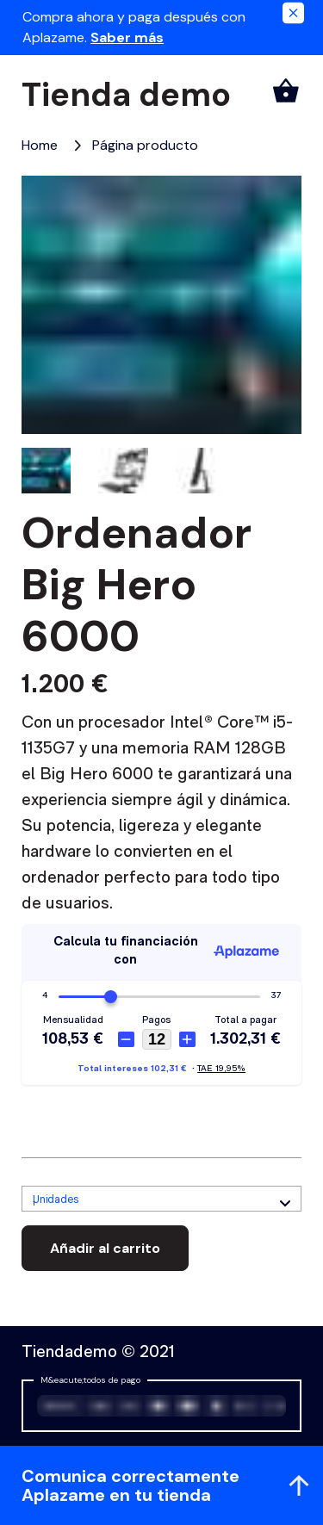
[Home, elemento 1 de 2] (40, 145)
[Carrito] (286, 90)
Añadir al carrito (105, 1248)
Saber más (127, 37)
